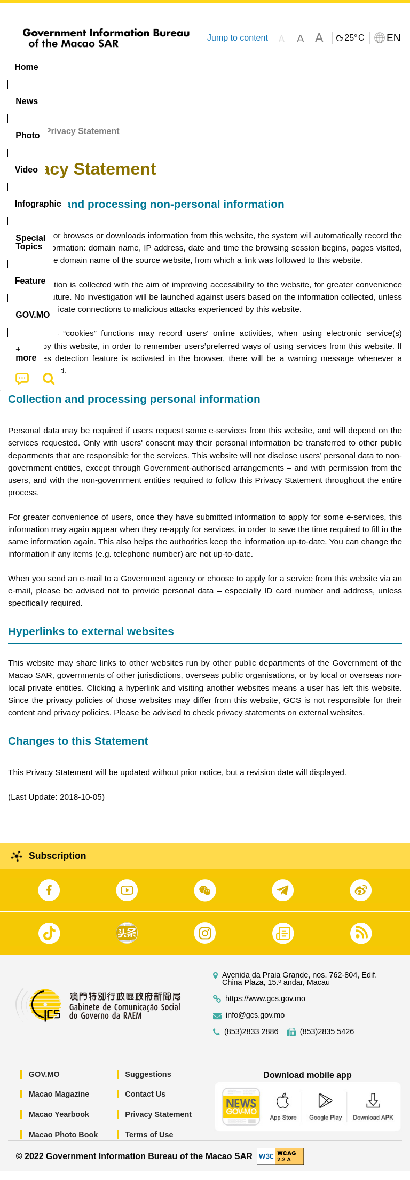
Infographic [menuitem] (216, 67)
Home (19, 139)
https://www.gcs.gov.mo (265, 1007)
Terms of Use (149, 1142)
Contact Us (145, 1102)
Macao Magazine (59, 1102)
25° (354, 38)
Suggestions (148, 1083)
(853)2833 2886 (251, 1040)
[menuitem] (68, 67)
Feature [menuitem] (355, 67)
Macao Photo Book (63, 1142)
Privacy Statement (158, 1123)
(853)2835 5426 (327, 1040)
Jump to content (237, 37)
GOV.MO (44, 1083)
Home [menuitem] (26, 67)
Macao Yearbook (59, 1123)
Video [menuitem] (159, 67)
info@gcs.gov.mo (255, 1024)
